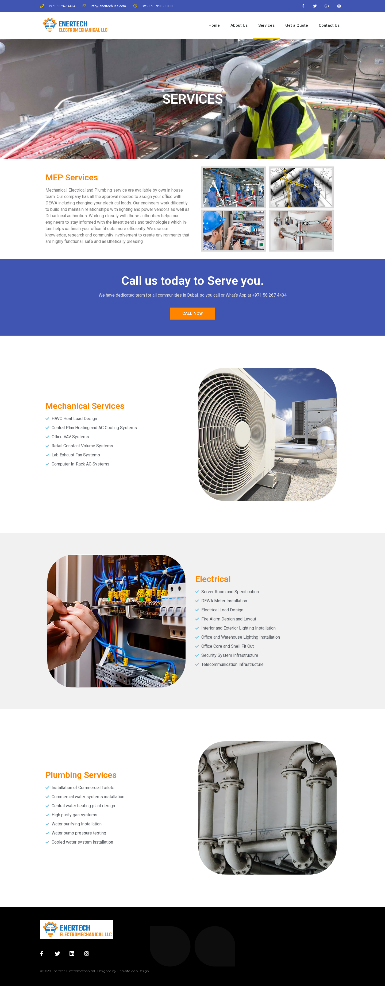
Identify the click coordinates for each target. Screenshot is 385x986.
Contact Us (329, 25)
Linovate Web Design (133, 971)
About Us (239, 25)
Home (214, 25)
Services (266, 25)
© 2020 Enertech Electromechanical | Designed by (78, 971)
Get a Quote (296, 25)
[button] (192, 314)
